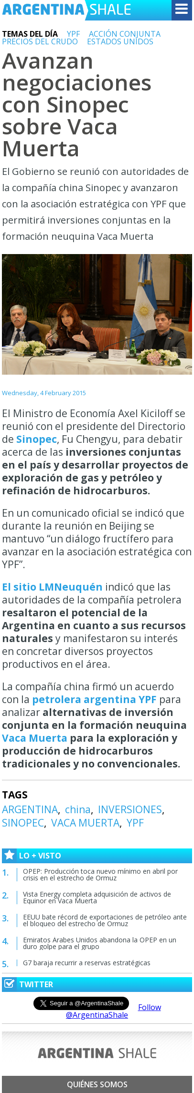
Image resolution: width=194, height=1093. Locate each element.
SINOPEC (23, 822)
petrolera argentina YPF (94, 699)
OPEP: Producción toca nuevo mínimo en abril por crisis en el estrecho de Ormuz (100, 874)
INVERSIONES (130, 809)
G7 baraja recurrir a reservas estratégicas (87, 962)
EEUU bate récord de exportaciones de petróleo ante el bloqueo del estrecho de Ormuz (105, 920)
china (78, 809)
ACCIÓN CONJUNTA (125, 34)
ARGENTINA (30, 809)
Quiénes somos (97, 1084)
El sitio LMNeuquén (52, 586)
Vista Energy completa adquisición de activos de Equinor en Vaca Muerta (97, 897)
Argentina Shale (66, 10)
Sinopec (36, 439)
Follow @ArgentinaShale (113, 1011)
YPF (73, 34)
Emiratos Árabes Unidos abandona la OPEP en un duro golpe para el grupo (99, 943)
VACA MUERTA (85, 822)
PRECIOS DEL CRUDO (40, 41)
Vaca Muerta (34, 738)
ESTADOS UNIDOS (120, 41)
